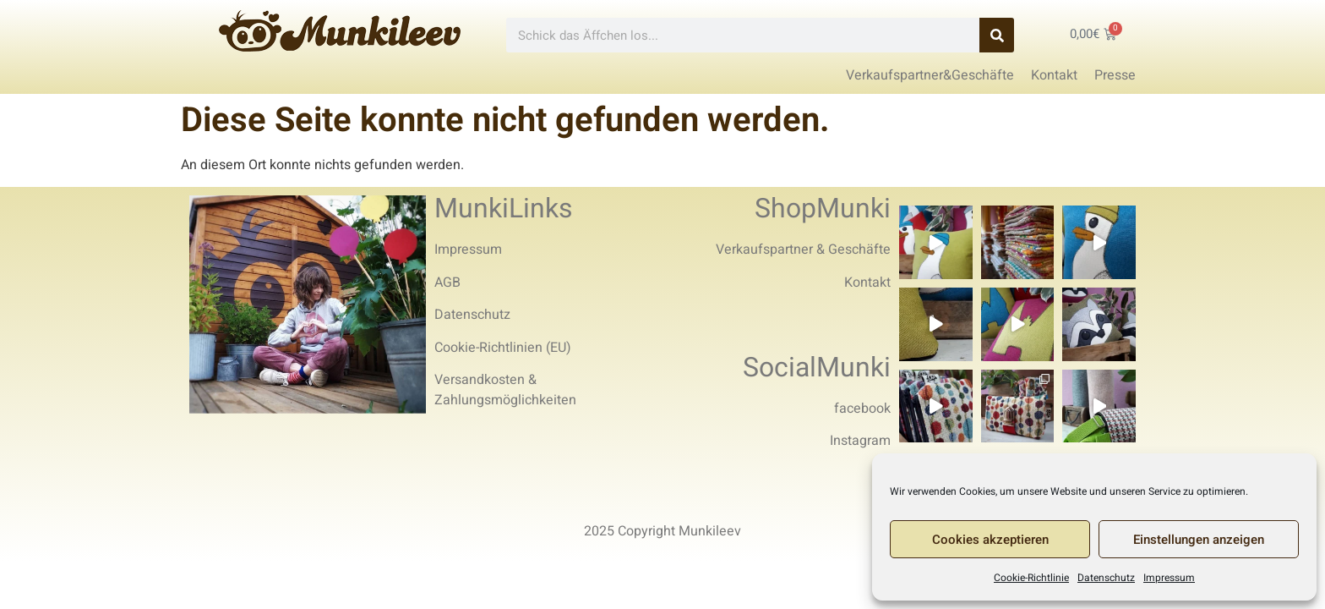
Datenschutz (1106, 577)
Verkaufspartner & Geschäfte (803, 249)
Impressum (1169, 577)
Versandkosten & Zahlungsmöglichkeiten (505, 390)
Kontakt (867, 282)
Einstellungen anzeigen (1198, 539)
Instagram (860, 441)
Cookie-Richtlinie (1031, 577)
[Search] (996, 35)
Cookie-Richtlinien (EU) (502, 347)
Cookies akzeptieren (990, 539)
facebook (862, 408)
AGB (447, 282)
